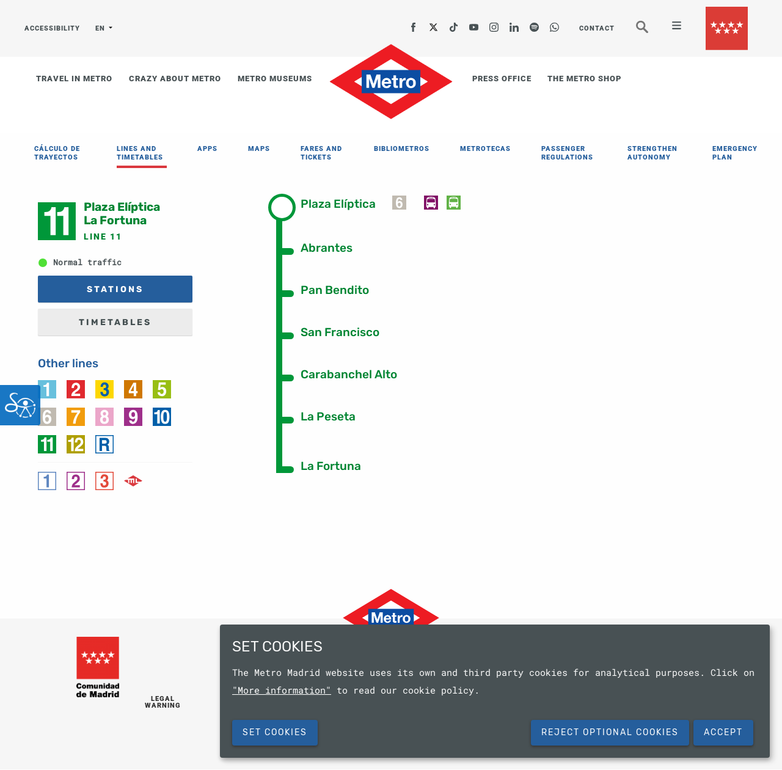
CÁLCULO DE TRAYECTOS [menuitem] (57, 153)
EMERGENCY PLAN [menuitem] (735, 153)
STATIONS (115, 289)
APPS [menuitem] (207, 149)
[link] (47, 388)
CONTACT (597, 28)
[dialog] (495, 691)
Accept (723, 732)
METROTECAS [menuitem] (485, 149)
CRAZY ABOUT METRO (175, 78)
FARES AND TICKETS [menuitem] (321, 153)
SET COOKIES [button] (275, 732)
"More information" (281, 690)
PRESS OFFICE (502, 78)
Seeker (651, 32)
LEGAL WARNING (163, 702)
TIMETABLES (115, 322)
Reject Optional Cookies (610, 732)
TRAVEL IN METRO (74, 78)
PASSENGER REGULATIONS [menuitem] (567, 153)
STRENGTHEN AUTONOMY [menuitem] (652, 153)
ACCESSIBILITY (52, 28)
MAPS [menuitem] (259, 149)
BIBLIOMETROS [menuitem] (401, 149)
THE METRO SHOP (584, 78)
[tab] (346, 203)
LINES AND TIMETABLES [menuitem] (140, 153)
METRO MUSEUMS (275, 78)
